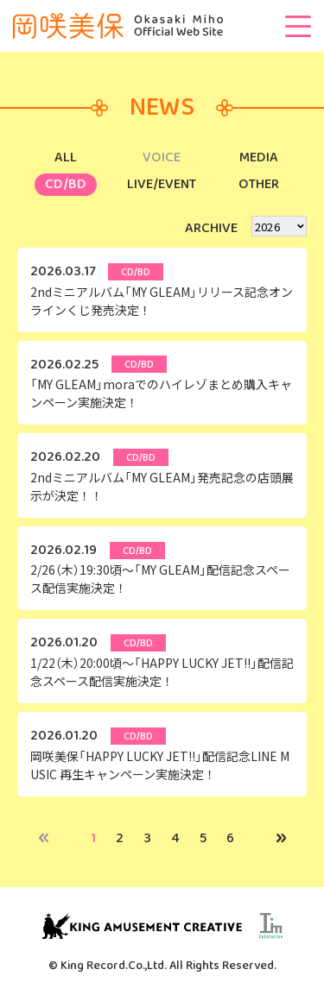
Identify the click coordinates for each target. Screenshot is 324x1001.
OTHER (258, 184)
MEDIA (258, 157)
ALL (65, 157)
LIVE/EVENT (161, 184)
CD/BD (65, 184)
